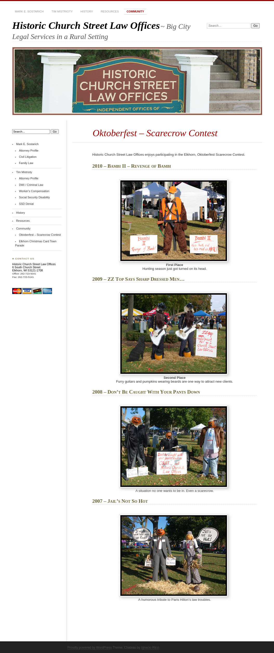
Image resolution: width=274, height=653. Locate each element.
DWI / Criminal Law (31, 184)
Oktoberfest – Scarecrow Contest (40, 234)
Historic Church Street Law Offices (86, 25)
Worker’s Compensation (34, 191)
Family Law (26, 163)
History (86, 11)
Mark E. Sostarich (29, 11)
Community (135, 11)
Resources (110, 11)
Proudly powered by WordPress (89, 647)
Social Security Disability (34, 197)
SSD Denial (26, 203)
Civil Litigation (27, 156)
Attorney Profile (28, 150)
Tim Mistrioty (62, 11)
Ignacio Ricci (150, 647)
